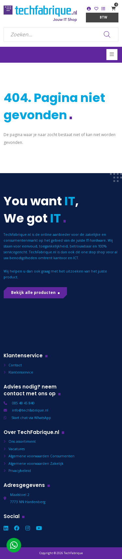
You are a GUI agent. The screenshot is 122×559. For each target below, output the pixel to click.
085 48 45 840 (23, 403)
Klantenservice (20, 372)
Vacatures (16, 449)
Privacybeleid (19, 470)
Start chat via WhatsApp (31, 417)
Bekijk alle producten (33, 292)
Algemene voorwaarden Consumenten (41, 456)
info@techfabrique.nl (30, 410)
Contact (15, 365)
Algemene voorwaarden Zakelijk (35, 463)
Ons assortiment (22, 441)
